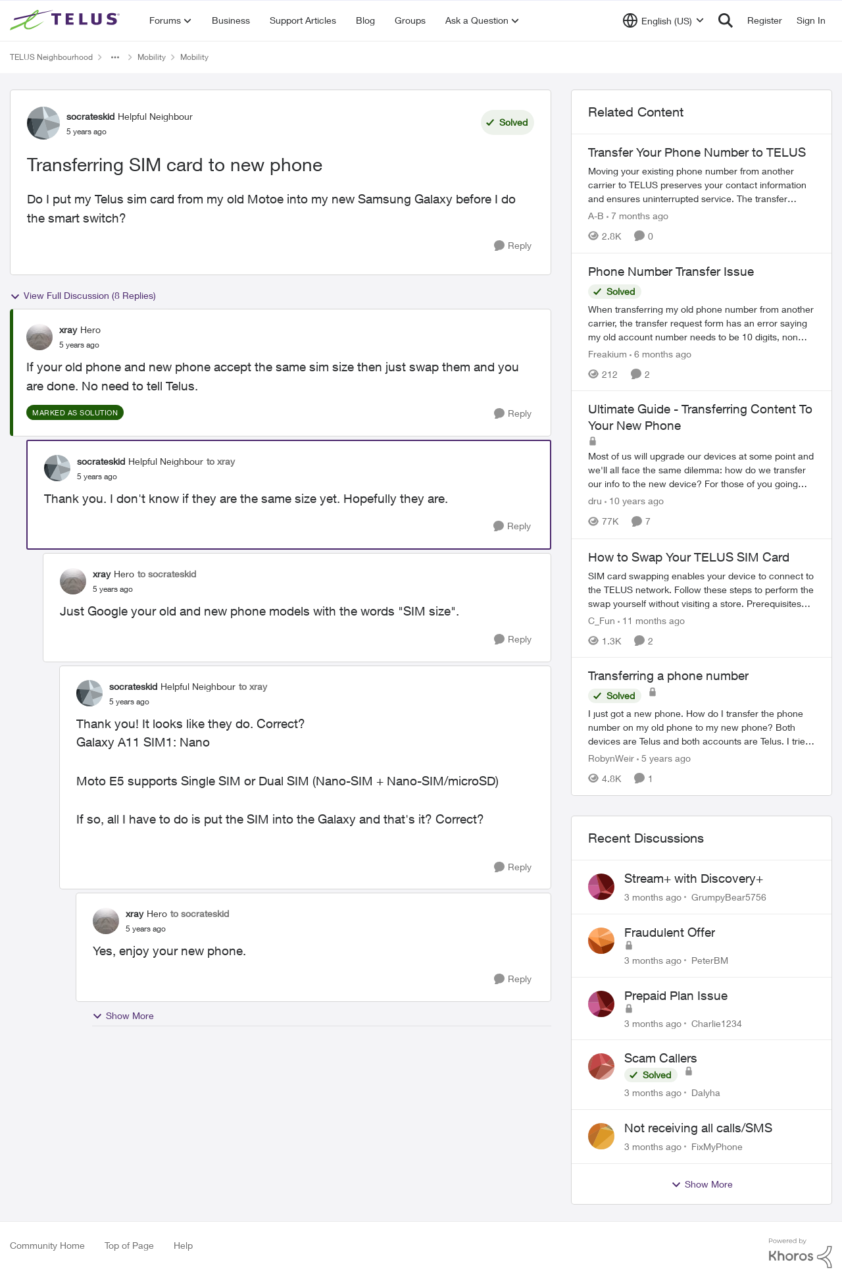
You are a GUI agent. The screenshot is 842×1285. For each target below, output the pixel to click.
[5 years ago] (664, 758)
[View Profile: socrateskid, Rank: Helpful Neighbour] (43, 123)
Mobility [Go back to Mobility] (151, 57)
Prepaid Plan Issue (676, 995)
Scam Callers (660, 1058)
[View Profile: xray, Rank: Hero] (39, 337)
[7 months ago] (637, 216)
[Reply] (512, 246)
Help (183, 1245)
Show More (123, 1016)
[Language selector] (663, 20)
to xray (221, 461)
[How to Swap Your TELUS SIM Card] (701, 589)
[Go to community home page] (66, 20)
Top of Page (129, 1245)
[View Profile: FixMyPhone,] (601, 1136)
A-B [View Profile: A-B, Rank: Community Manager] (596, 215)
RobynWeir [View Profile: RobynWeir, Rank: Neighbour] (611, 758)
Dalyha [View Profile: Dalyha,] (705, 1092)
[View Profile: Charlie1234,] (601, 1004)
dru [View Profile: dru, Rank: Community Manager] (595, 501)
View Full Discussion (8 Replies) (83, 296)
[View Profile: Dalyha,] (601, 1066)
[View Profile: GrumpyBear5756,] (601, 887)
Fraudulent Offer (669, 932)
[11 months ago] (651, 620)
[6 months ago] (660, 353)
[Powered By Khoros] (800, 1253)
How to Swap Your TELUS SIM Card (688, 557)
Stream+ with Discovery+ (693, 878)
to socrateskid (166, 573)
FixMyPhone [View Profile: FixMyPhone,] (717, 1146)
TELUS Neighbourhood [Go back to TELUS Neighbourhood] (51, 57)
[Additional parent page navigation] (115, 57)
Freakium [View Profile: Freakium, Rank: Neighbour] (607, 353)
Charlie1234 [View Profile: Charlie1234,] (716, 1022)
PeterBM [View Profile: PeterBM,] (709, 960)
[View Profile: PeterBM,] (601, 941)
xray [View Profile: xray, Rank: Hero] (68, 329)
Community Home (47, 1245)
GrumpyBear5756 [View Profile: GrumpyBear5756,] (728, 897)
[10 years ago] (634, 501)
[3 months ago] (652, 897)
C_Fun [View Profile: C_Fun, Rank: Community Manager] (601, 619)
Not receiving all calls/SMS (698, 1127)
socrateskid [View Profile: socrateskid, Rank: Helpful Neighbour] (90, 116)
